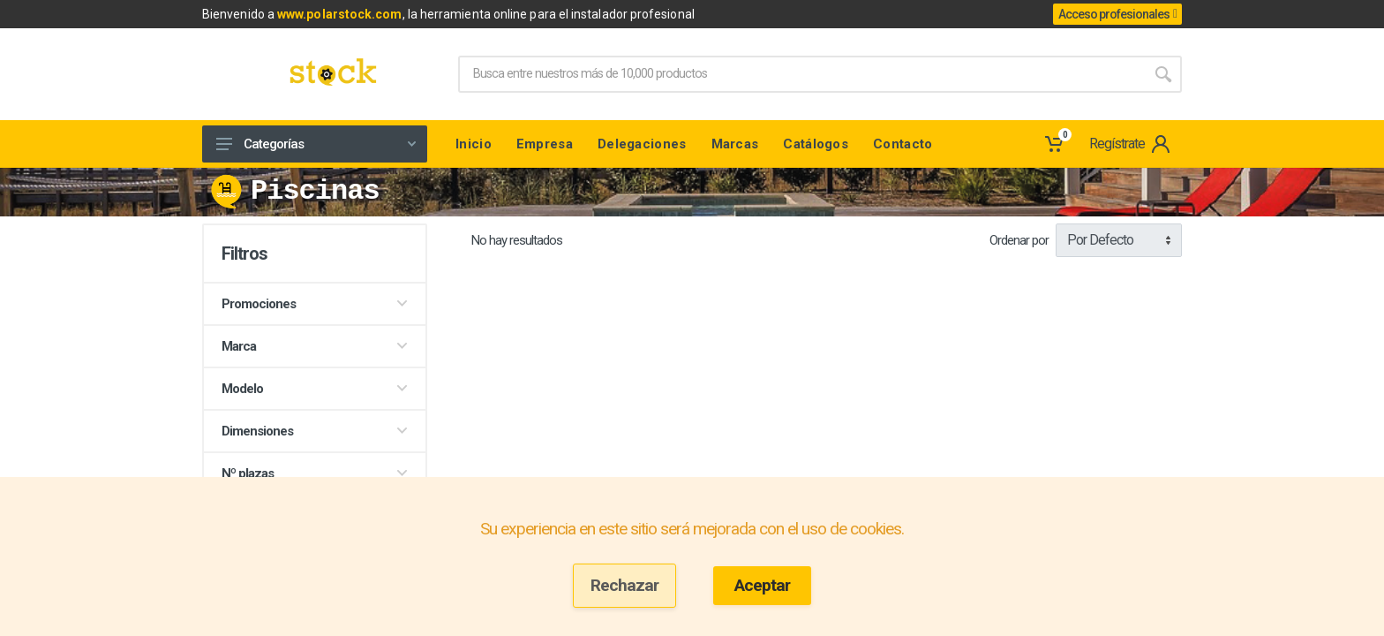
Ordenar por (1019, 240)
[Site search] (801, 74)
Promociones (315, 304)
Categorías (316, 144)
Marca (315, 346)
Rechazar (624, 585)
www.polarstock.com (339, 14)
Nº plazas (315, 473)
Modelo (315, 389)
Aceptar (762, 585)
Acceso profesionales (1117, 14)
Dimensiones (315, 431)
